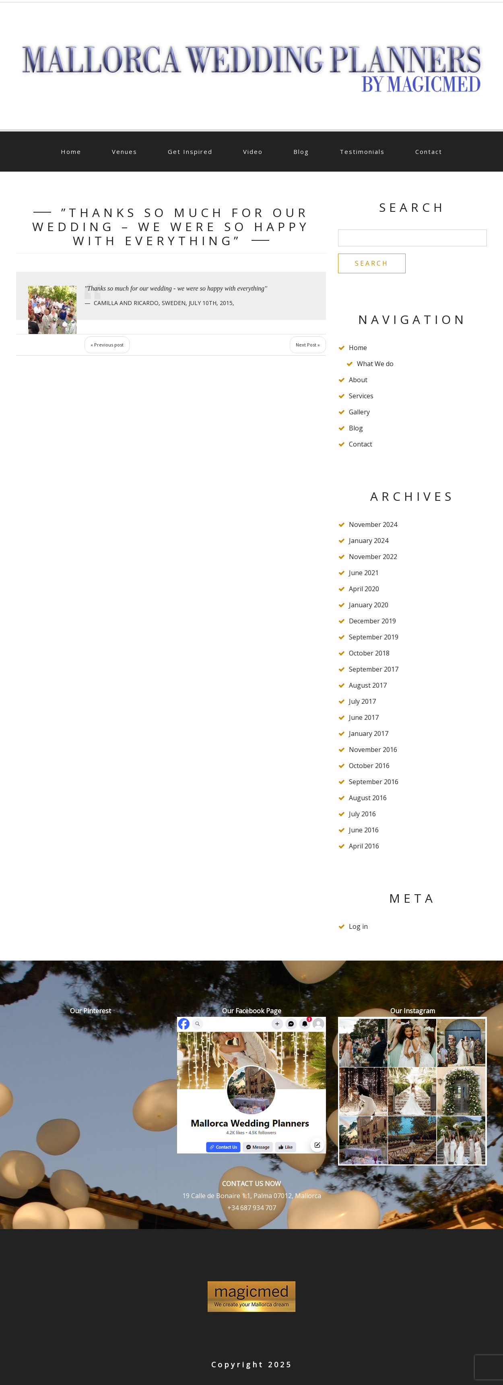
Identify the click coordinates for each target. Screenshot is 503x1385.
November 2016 (373, 749)
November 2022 (373, 556)
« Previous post (107, 345)
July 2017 (362, 701)
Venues (124, 152)
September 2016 (373, 781)
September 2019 (373, 637)
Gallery (359, 412)
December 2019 (372, 621)
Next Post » (308, 345)
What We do (375, 363)
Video (253, 152)
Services (361, 395)
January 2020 (368, 604)
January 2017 (368, 733)
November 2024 (373, 524)
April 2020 (364, 588)
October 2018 (369, 653)
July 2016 (362, 813)
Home (71, 152)
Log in (358, 926)
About (358, 379)
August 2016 (368, 797)
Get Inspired (190, 152)
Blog (301, 152)
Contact (428, 152)
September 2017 (373, 669)
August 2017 (368, 685)
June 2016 (364, 830)
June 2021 (364, 572)
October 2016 (369, 765)
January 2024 (368, 540)
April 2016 (364, 846)
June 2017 (364, 717)
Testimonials (362, 152)
